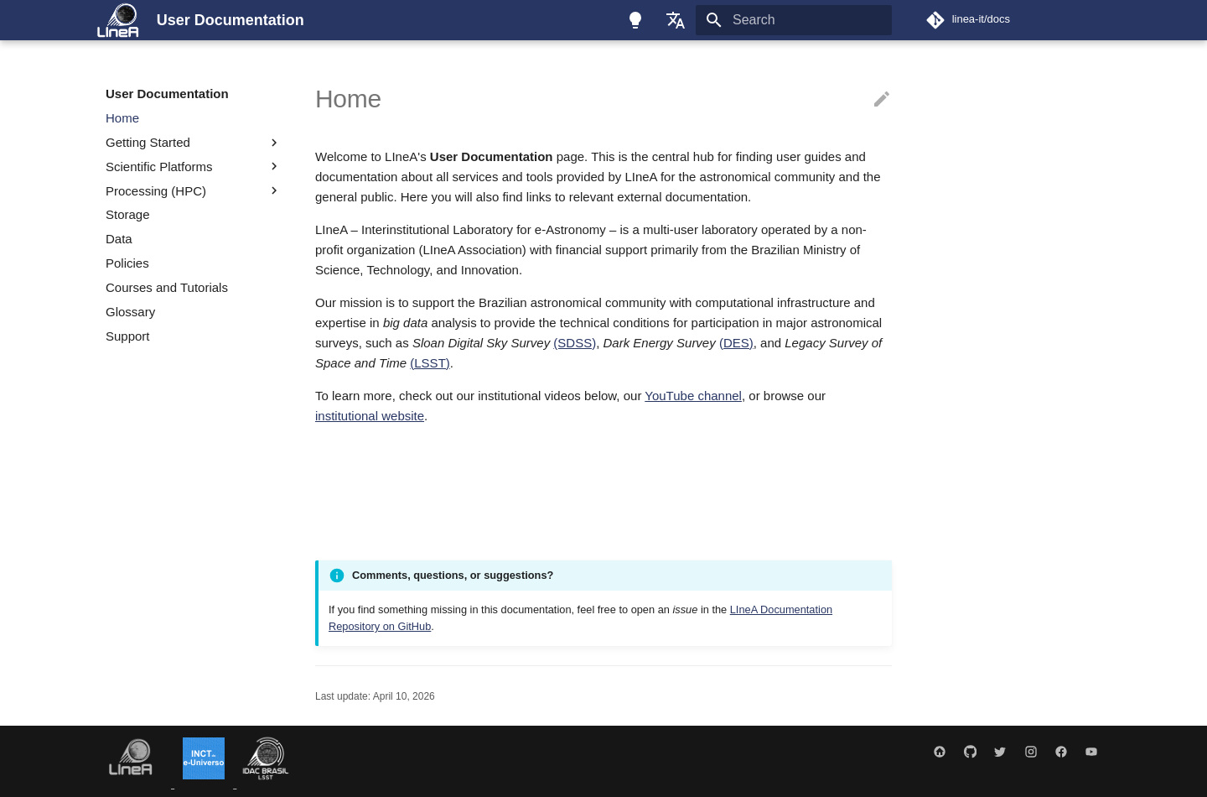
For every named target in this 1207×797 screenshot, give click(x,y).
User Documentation (167, 93)
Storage (128, 214)
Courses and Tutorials (167, 287)
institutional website (369, 416)
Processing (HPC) (156, 191)
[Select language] (675, 20)
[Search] (794, 20)
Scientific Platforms (159, 166)
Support (128, 336)
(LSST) (430, 363)
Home (122, 118)
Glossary (130, 312)
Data (119, 239)
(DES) (736, 343)
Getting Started (194, 142)
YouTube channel (693, 395)
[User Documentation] (118, 20)
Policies (127, 263)
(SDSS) (574, 343)
